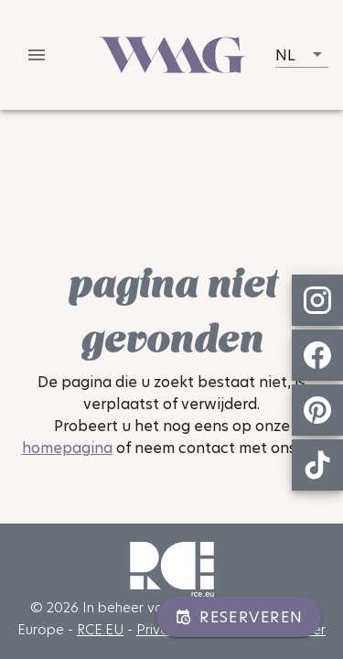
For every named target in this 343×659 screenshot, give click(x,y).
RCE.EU (100, 629)
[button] (301, 55)
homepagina (67, 448)
